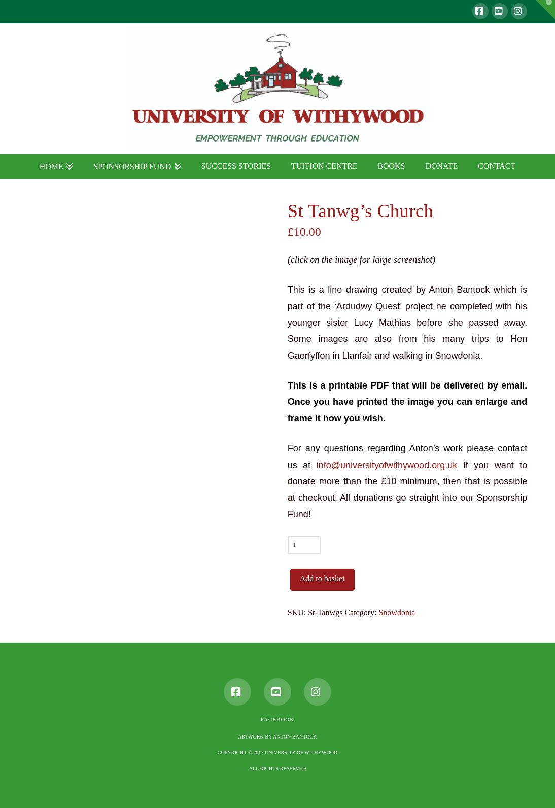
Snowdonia (396, 612)
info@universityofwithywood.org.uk (387, 465)
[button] (545, 9)
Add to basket (322, 578)
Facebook (277, 719)
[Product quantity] (304, 544)
